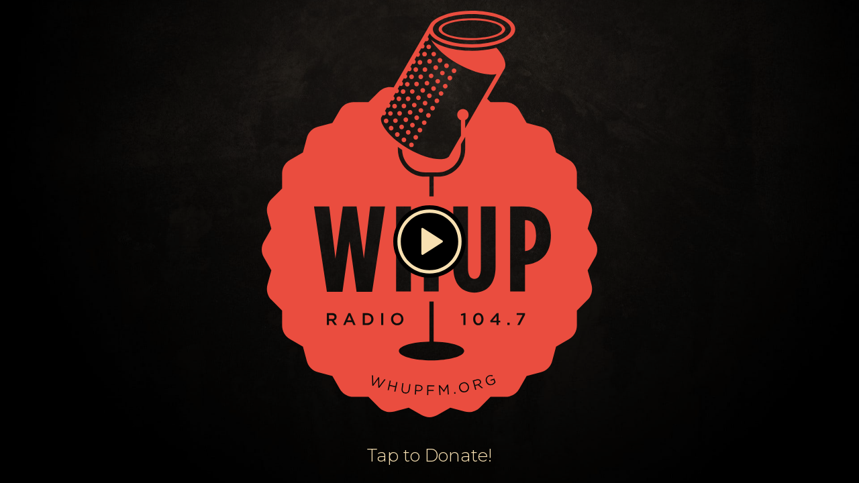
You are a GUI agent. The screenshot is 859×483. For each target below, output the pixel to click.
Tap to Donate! (429, 455)
